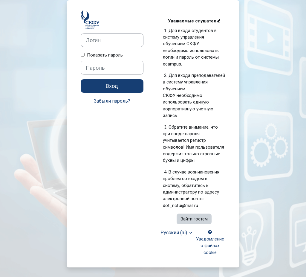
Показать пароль (104, 55)
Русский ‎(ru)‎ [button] (174, 232)
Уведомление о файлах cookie (210, 242)
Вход (112, 86)
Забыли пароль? (112, 101)
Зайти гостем (194, 219)
